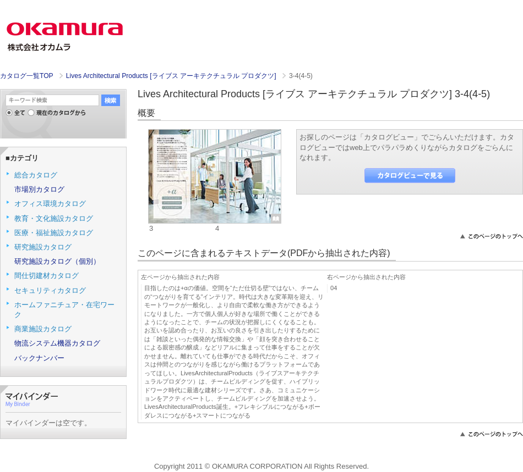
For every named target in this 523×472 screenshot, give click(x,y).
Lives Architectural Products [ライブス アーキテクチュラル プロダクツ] (172, 76)
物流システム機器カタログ (57, 343)
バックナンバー (39, 358)
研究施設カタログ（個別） (57, 261)
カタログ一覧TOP (26, 76)
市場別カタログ (39, 189)
